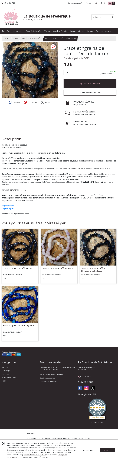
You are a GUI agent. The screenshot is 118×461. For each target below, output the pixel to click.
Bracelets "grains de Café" (76, 58)
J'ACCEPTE (108, 450)
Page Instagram (8, 208)
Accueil (6, 38)
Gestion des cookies (47, 378)
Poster (46, 102)
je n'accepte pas (87, 450)
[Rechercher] (112, 17)
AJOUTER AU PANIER (90, 83)
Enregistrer (30, 102)
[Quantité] (68, 72)
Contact (88, 3)
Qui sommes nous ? (9, 377)
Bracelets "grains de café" (31, 38)
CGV (4, 381)
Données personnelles (48, 381)
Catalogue (6, 371)
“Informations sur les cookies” (35, 455)
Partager (14, 102)
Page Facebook (8, 205)
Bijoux (16, 38)
